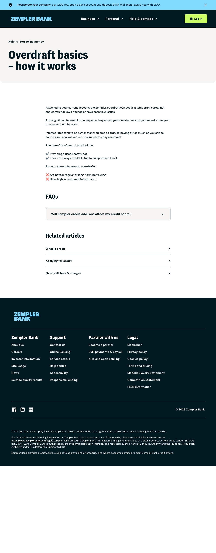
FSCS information (139, 387)
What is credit (108, 249)
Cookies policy (137, 359)
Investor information (25, 359)
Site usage (18, 366)
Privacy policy (137, 352)
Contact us (57, 345)
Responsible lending (64, 380)
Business (90, 19)
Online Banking (60, 352)
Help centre (58, 366)
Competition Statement (143, 380)
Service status (60, 359)
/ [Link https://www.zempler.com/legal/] (31, 440)
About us (17, 345)
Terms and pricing (139, 366)
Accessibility (59, 373)
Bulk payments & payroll (105, 352)
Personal (114, 19)
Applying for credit (108, 261)
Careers (17, 352)
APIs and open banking (104, 359)
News (15, 373)
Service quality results (27, 380)
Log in (196, 18)
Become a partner (101, 345)
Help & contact (143, 19)
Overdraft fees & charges (108, 273)
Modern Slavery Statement (146, 373)
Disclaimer (134, 345)
